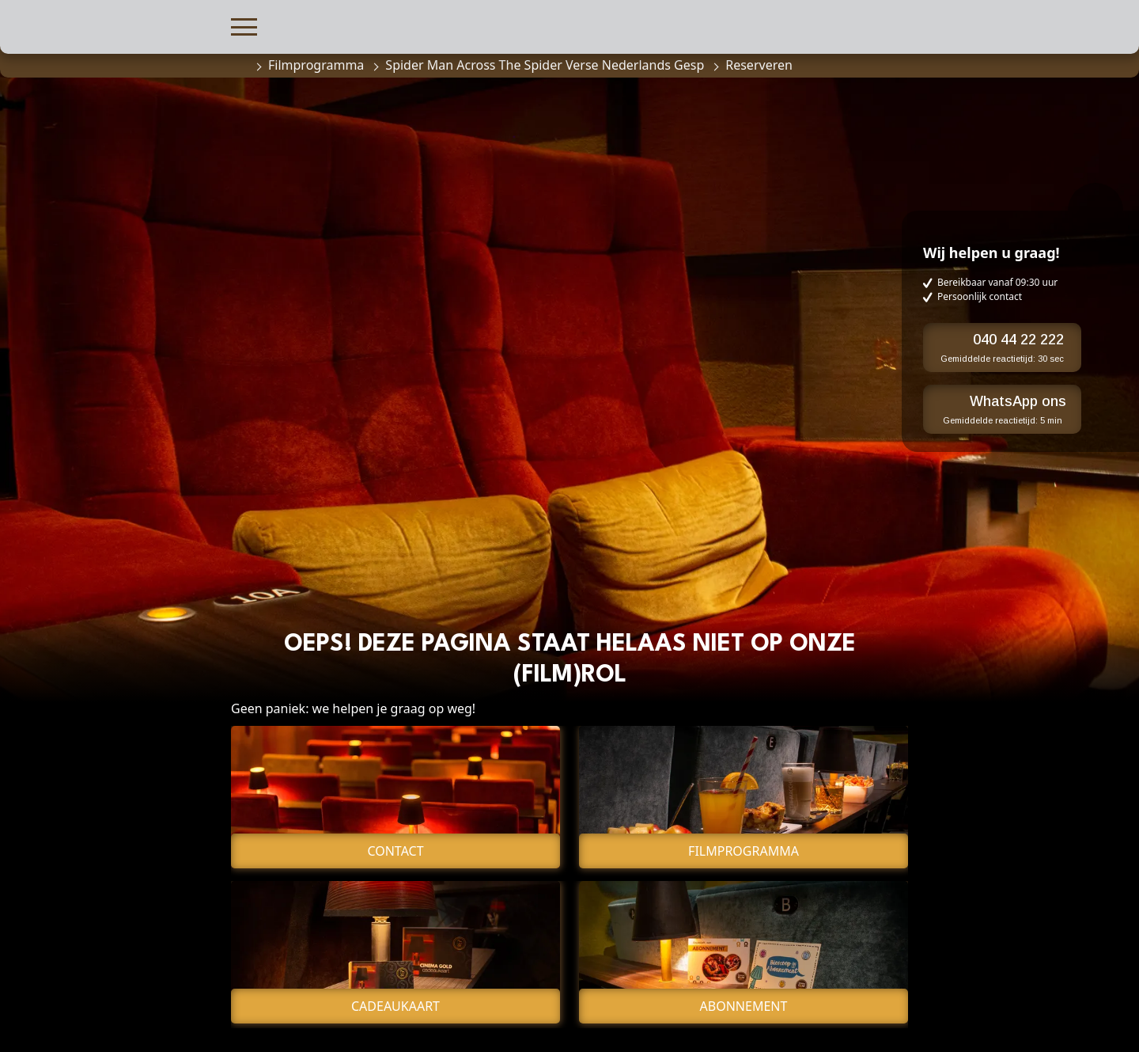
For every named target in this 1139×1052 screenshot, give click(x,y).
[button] (244, 25)
